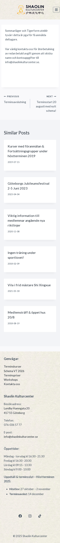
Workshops (11, 379)
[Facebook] (20, 516)
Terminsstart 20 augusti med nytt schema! (44, 103)
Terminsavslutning (15, 99)
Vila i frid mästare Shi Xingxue (29, 285)
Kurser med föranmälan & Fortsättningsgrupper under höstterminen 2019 (28, 151)
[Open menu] (56, 10)
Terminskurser (12, 366)
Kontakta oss (12, 384)
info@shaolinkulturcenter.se (21, 436)
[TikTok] (39, 516)
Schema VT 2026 (14, 371)
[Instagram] (30, 516)
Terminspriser (12, 375)
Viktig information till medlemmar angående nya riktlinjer (26, 220)
